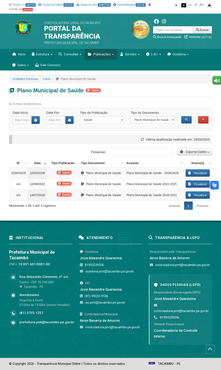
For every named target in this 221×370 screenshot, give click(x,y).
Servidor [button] (130, 54)
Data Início (20, 112)
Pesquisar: (132, 152)
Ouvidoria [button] (178, 54)
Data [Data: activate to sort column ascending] (37, 163)
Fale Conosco (47, 65)
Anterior (174, 206)
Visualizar (197, 173)
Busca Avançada (167, 37)
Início (18, 54)
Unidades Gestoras (25, 79)
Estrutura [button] (42, 54)
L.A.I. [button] (153, 54)
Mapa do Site (93, 4)
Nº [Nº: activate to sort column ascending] (18, 163)
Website (198, 37)
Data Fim (52, 112)
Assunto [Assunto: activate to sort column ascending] (132, 163)
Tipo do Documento (145, 112)
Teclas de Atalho (56, 4)
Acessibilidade (129, 4)
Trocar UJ (22, 4)
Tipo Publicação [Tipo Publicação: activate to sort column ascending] (62, 163)
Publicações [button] (101, 54)
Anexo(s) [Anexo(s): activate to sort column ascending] (197, 163)
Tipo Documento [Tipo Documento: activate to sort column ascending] (93, 163)
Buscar (202, 30)
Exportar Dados (194, 152)
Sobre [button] (20, 65)
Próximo (202, 206)
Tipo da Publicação (93, 112)
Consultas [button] (70, 54)
